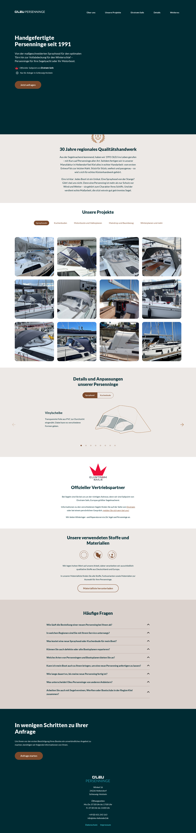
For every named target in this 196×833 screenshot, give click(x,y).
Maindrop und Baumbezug (121, 223)
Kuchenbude (105, 395)
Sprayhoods (41, 223)
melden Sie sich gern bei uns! (116, 510)
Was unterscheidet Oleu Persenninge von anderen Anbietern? (98, 682)
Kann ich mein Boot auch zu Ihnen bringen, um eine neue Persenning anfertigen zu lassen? (98, 665)
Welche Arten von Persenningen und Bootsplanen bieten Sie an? (98, 657)
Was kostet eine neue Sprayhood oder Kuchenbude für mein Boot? (98, 641)
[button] (34, 256)
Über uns (91, 12)
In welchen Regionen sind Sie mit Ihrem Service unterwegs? (98, 632)
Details (157, 12)
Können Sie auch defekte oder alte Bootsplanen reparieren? (98, 649)
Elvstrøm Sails (137, 12)
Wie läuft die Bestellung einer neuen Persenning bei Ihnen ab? (98, 624)
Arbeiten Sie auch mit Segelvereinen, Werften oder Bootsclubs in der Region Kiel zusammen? (98, 692)
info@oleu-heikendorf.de (98, 818)
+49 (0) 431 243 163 (98, 814)
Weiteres (174, 12)
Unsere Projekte (113, 12)
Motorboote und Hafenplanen (88, 223)
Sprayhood (89, 395)
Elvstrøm (131, 507)
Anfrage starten (28, 755)
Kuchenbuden (60, 223)
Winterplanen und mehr (152, 223)
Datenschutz (91, 824)
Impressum (105, 824)
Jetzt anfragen (28, 84)
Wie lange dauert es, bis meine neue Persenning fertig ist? (98, 673)
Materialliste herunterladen (98, 588)
